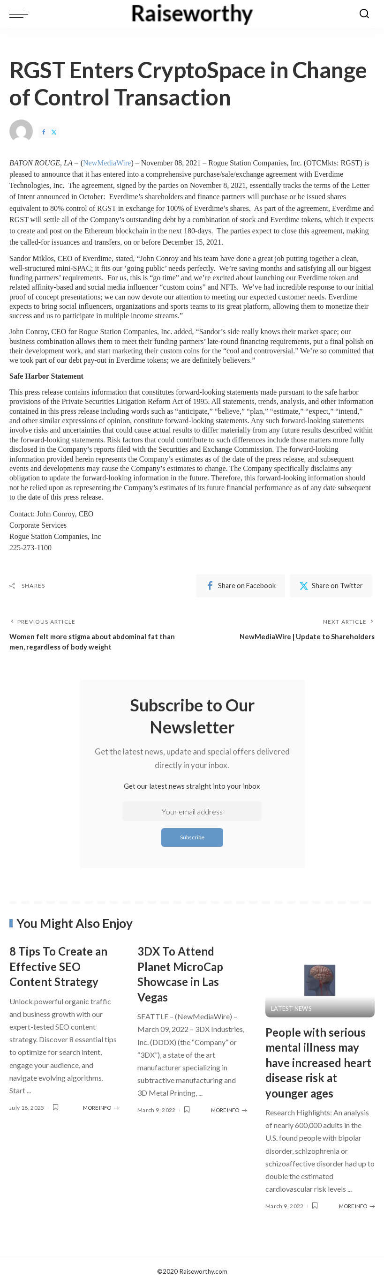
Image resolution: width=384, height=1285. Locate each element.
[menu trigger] (21, 14)
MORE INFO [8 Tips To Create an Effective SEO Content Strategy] (101, 1108)
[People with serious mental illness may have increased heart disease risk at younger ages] (320, 980)
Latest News (292, 1009)
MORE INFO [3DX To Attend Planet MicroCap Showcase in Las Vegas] (229, 1110)
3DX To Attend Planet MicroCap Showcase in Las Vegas (183, 974)
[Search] (364, 14)
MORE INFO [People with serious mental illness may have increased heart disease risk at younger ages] (357, 1206)
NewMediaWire (107, 163)
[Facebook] (43, 132)
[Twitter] (54, 132)
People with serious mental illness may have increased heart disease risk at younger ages (319, 1063)
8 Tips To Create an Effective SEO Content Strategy (62, 966)
